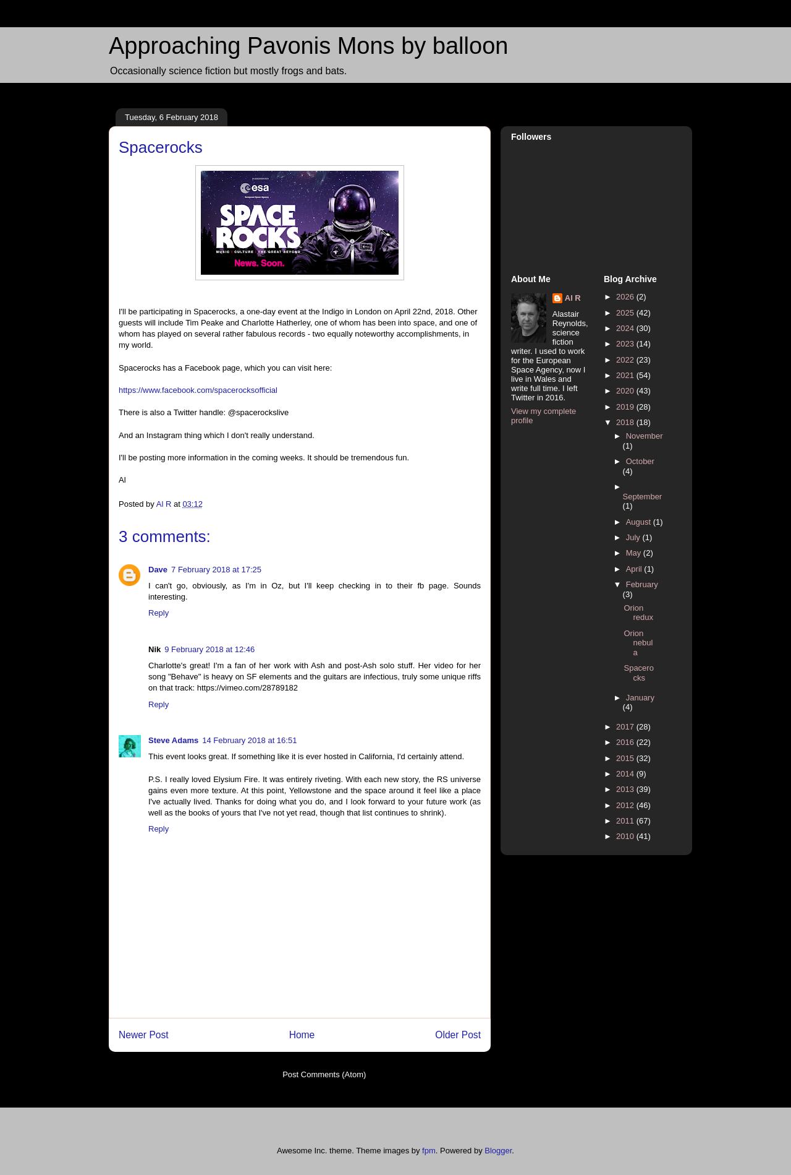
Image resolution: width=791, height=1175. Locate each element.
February (642, 584)
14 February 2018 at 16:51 (249, 740)
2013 (626, 789)
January (640, 697)
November (644, 436)
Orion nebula (638, 643)
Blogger (498, 1150)
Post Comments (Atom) (324, 1074)
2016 (626, 742)
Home (302, 1035)
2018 (626, 422)
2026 (626, 296)
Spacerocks (638, 672)
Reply (158, 613)
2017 (626, 726)
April (635, 569)
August (639, 522)
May (634, 552)
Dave (157, 569)
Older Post (458, 1035)
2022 (626, 359)
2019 (626, 406)
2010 (626, 836)
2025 (626, 312)
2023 (626, 343)
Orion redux (638, 612)
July (634, 537)
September (642, 496)
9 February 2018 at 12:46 (209, 649)
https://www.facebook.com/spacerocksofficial (198, 390)
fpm (429, 1150)
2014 (626, 773)
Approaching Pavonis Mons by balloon (308, 46)
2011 (626, 820)
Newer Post (144, 1035)
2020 (626, 390)
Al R (573, 298)
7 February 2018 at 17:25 (216, 569)
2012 (626, 805)
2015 (626, 758)
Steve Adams (173, 740)
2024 (626, 328)
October (640, 461)
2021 (626, 375)
